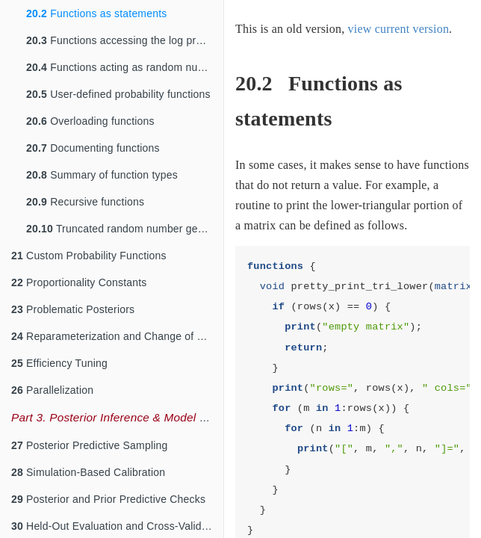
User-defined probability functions (118, 94)
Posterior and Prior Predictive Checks (108, 499)
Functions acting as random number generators (124, 67)
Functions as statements (96, 13)
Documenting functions (93, 148)
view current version (399, 28)
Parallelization (52, 390)
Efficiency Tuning (59, 363)
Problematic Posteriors (72, 309)
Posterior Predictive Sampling (89, 445)
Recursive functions (85, 202)
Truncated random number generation (124, 229)
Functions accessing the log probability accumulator (124, 40)
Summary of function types (102, 175)
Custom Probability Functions (89, 256)
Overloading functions (90, 121)
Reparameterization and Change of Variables (117, 336)
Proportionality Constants (79, 282)
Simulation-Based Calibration (88, 472)
